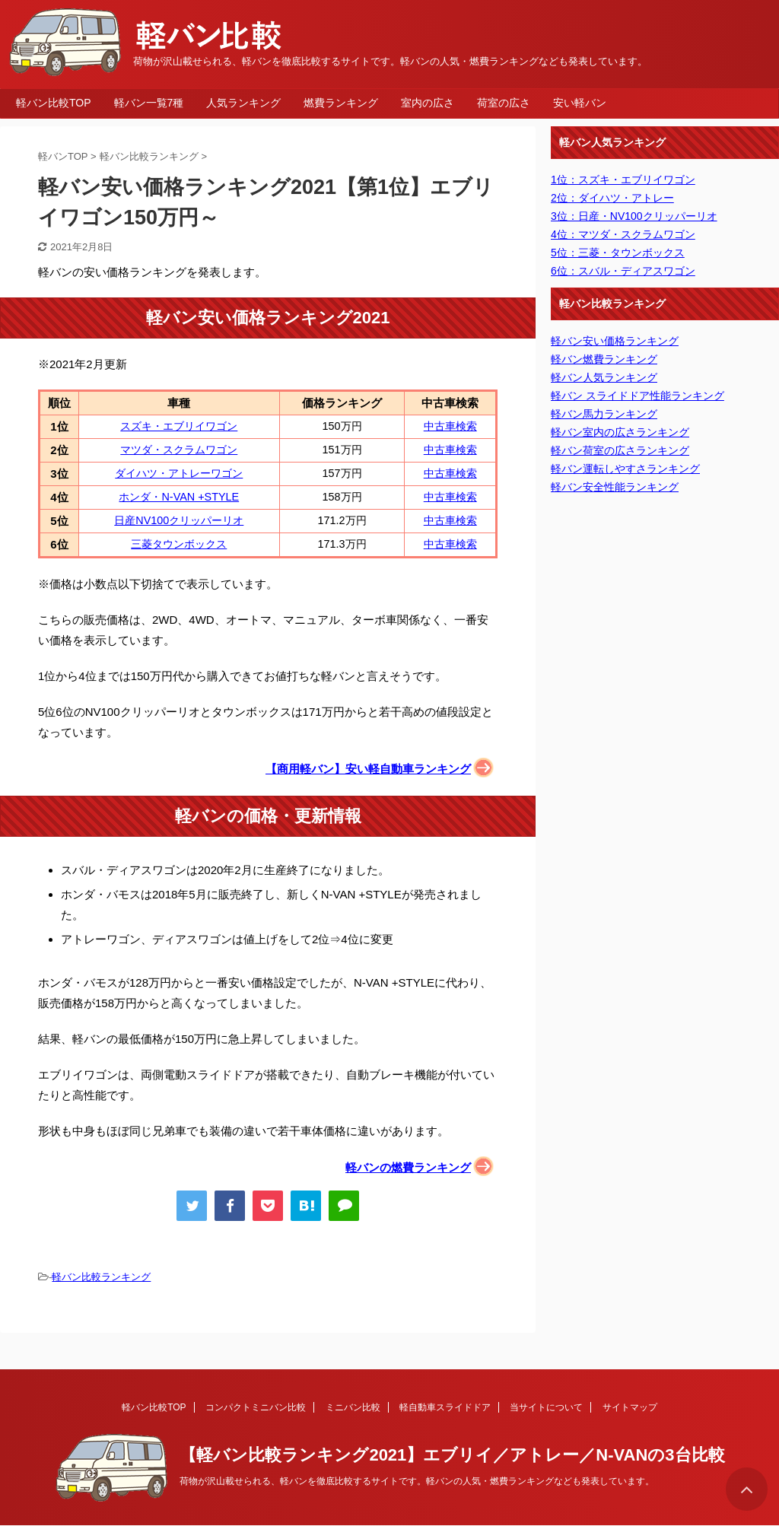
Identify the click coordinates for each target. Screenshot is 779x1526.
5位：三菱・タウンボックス (618, 252)
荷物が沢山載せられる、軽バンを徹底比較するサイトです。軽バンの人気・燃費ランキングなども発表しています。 (417, 1481)
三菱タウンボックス (179, 544)
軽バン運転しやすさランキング (625, 469)
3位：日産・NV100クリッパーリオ (634, 216)
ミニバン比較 (353, 1407)
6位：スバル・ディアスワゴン (623, 271)
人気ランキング (243, 103)
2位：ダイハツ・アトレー (612, 198)
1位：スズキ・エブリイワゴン (623, 179)
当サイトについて (546, 1407)
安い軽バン (579, 103)
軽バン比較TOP (53, 103)
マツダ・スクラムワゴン (178, 449)
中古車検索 (450, 426)
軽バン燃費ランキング (604, 359)
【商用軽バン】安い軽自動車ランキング (368, 768)
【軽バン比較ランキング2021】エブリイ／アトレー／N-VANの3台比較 (452, 1454)
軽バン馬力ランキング (604, 414)
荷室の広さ (503, 103)
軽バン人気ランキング (604, 377)
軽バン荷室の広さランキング (620, 450)
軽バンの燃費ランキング (408, 1167)
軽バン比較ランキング (101, 1277)
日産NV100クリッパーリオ (178, 520)
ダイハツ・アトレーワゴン (179, 473)
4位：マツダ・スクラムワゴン (623, 234)
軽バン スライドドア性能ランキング (637, 395)
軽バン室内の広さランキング (620, 432)
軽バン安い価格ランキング (615, 341)
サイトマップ (630, 1407)
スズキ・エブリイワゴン (178, 426)
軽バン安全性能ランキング (615, 487)
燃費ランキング (341, 103)
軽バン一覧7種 (149, 103)
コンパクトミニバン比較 (255, 1407)
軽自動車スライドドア (445, 1407)
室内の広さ (427, 103)
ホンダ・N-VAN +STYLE (179, 497)
